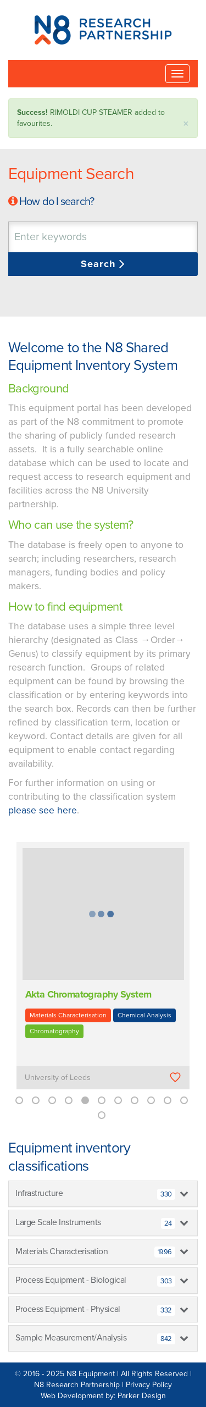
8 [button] (134, 1100)
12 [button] (101, 1115)
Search (100, 264)
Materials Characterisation (68, 1015)
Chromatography (54, 1031)
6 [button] (101, 1100)
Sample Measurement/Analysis (95, 1338)
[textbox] (79, 237)
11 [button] (184, 1100)
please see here (42, 810)
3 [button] (52, 1100)
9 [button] (151, 1100)
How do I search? (56, 201)
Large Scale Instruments (95, 1223)
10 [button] (167, 1100)
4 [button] (69, 1100)
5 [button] (85, 1100)
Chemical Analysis (144, 1015)
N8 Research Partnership (77, 1384)
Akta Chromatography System (88, 994)
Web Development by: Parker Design (103, 1395)
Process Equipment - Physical (95, 1310)
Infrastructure (95, 1194)
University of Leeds (58, 1077)
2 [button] (36, 1100)
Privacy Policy (149, 1384)
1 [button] (19, 1100)
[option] (103, 973)
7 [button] (118, 1100)
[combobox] (103, 237)
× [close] (186, 124)
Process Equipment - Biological (95, 1281)
